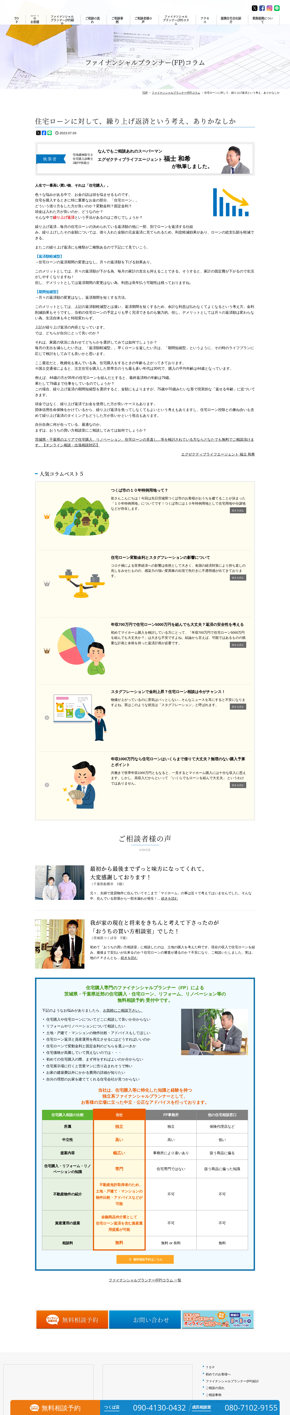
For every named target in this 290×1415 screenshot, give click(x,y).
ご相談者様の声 (142, 24)
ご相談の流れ (92, 24)
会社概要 (212, 1273)
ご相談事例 (116, 24)
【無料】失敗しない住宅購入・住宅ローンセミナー (242, 1307)
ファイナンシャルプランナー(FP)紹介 (61, 25)
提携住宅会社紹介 (231, 24)
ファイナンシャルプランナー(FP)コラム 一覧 (145, 1117)
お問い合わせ (215, 1293)
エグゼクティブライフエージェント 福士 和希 (218, 454)
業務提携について (263, 24)
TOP (17, 24)
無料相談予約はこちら (148, 1096)
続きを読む (169, 735)
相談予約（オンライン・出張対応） (231, 1300)
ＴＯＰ (210, 1204)
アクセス (205, 24)
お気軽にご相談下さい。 (123, 847)
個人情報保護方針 (218, 1286)
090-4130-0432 (23, 1307)
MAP (62, 1290)
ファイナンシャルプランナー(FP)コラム (176, 25)
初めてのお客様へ (34, 25)
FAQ (209, 1280)
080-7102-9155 (122, 1307)
